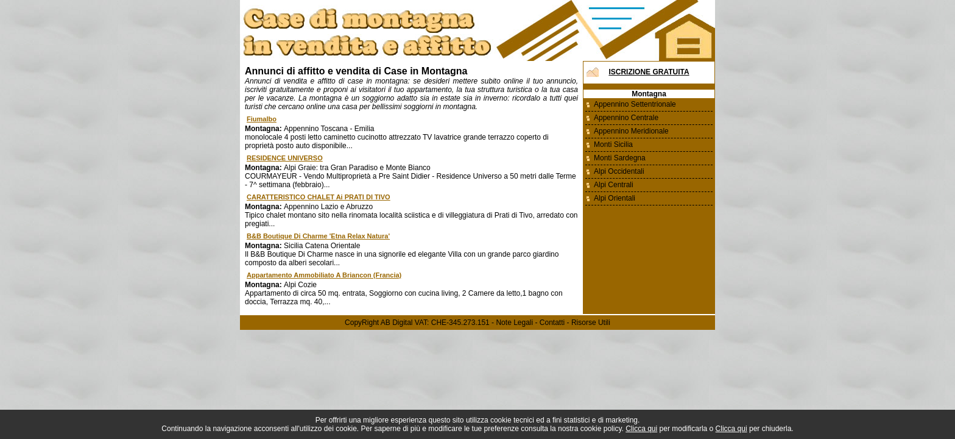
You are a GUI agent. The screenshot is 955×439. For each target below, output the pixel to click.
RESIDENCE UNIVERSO (285, 158)
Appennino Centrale (626, 117)
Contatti (552, 322)
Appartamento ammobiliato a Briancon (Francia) (324, 275)
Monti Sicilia (613, 144)
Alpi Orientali (614, 198)
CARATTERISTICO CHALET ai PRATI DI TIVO (318, 197)
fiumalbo (262, 119)
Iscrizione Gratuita (648, 72)
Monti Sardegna (620, 158)
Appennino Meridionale (631, 131)
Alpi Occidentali (619, 171)
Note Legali (514, 322)
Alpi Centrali (613, 184)
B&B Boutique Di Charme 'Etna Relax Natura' (318, 236)
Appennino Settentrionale (635, 104)
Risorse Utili (590, 322)
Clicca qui (641, 428)
